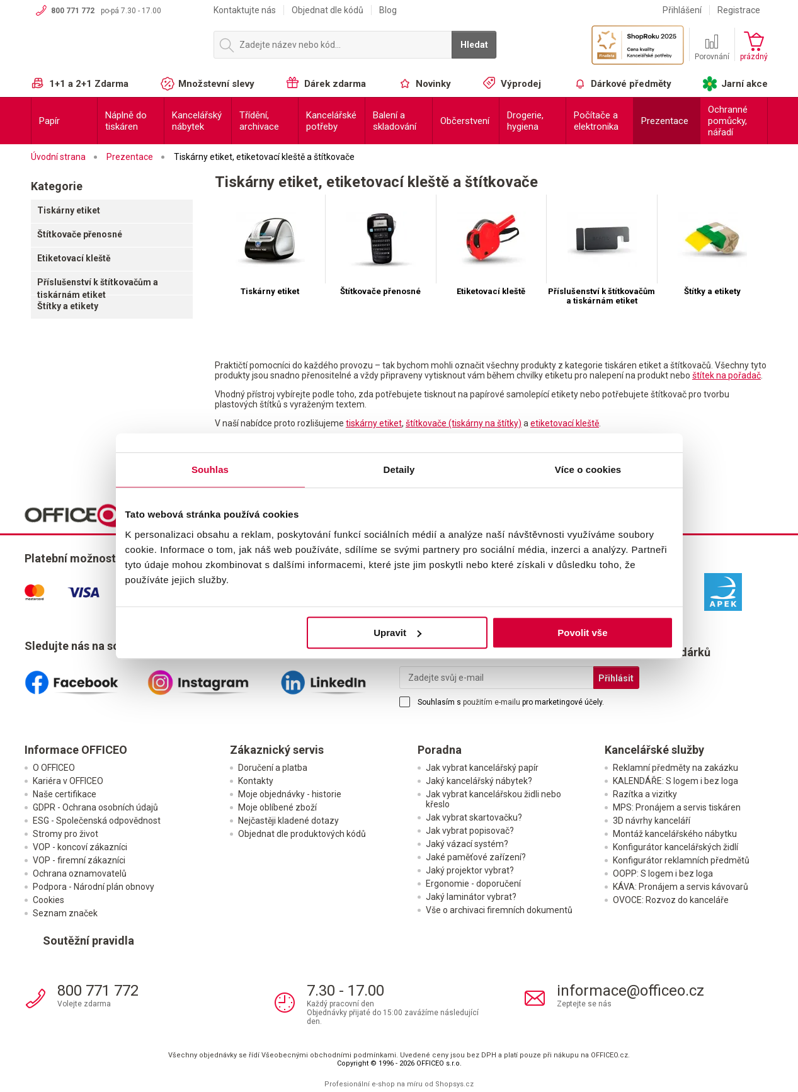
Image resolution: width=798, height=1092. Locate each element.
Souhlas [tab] (210, 469)
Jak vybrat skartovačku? (474, 817)
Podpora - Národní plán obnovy (93, 887)
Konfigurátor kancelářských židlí (675, 847)
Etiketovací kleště (74, 258)
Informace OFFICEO (76, 749)
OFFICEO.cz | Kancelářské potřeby (116, 49)
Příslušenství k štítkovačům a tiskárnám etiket (97, 288)
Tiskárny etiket (68, 210)
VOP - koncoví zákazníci (80, 847)
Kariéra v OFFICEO (68, 781)
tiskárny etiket (374, 423)
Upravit (397, 632)
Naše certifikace (64, 794)
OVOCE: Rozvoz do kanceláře (671, 900)
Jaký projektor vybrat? (470, 870)
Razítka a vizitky (645, 794)
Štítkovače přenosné (79, 234)
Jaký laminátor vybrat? (471, 897)
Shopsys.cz (454, 1084)
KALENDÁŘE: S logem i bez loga (675, 781)
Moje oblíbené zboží (277, 807)
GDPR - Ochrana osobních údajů (95, 807)
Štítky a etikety (67, 306)
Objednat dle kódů (327, 10)
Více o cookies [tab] (588, 469)
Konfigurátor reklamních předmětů (681, 860)
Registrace (738, 10)
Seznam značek (65, 913)
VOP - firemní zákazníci (79, 860)
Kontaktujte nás (245, 10)
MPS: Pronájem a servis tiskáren (677, 807)
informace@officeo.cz (630, 990)
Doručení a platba (272, 768)
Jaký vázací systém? (467, 844)
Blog (388, 10)
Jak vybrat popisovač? (470, 831)
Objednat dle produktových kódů (302, 834)
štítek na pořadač (726, 375)
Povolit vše (582, 632)
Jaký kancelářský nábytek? (479, 781)
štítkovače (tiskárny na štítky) (464, 423)
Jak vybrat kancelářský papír (482, 768)
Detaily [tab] (399, 469)
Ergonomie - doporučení (473, 884)
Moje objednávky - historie (289, 794)
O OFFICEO (54, 768)
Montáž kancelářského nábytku (675, 834)
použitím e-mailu (491, 702)
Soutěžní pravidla (88, 940)
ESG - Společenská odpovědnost (97, 821)
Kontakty (255, 781)
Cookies (48, 900)
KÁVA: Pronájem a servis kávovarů (680, 887)
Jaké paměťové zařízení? (476, 857)
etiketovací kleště (564, 423)
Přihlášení (682, 10)
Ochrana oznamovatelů (80, 873)
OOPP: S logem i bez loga (663, 873)
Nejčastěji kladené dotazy (288, 821)
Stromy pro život (65, 834)
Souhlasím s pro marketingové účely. (511, 702)
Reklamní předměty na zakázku (675, 768)
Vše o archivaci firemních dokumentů (499, 910)
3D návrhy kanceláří (651, 821)
